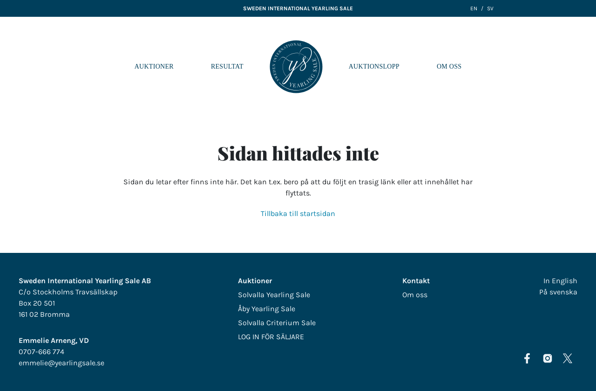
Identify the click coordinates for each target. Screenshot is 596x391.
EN (473, 8)
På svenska (558, 291)
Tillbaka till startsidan (298, 213)
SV (490, 8)
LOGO (296, 66)
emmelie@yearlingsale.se (61, 362)
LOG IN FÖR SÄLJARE (271, 336)
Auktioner (154, 66)
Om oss (449, 66)
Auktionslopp (374, 66)
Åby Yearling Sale (266, 308)
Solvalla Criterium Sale (277, 322)
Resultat (227, 66)
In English (560, 280)
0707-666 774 (41, 351)
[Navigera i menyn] (581, 66)
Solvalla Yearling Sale (274, 294)
